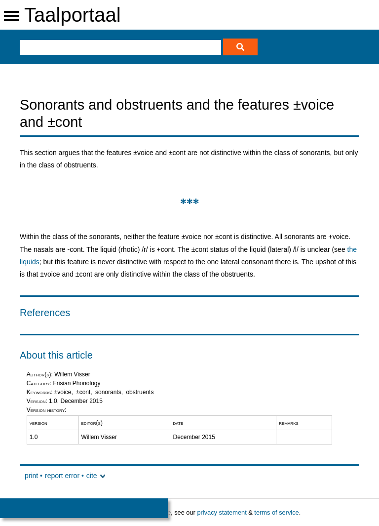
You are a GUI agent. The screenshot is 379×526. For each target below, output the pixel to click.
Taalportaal (72, 15)
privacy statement (221, 512)
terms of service (276, 512)
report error (62, 476)
